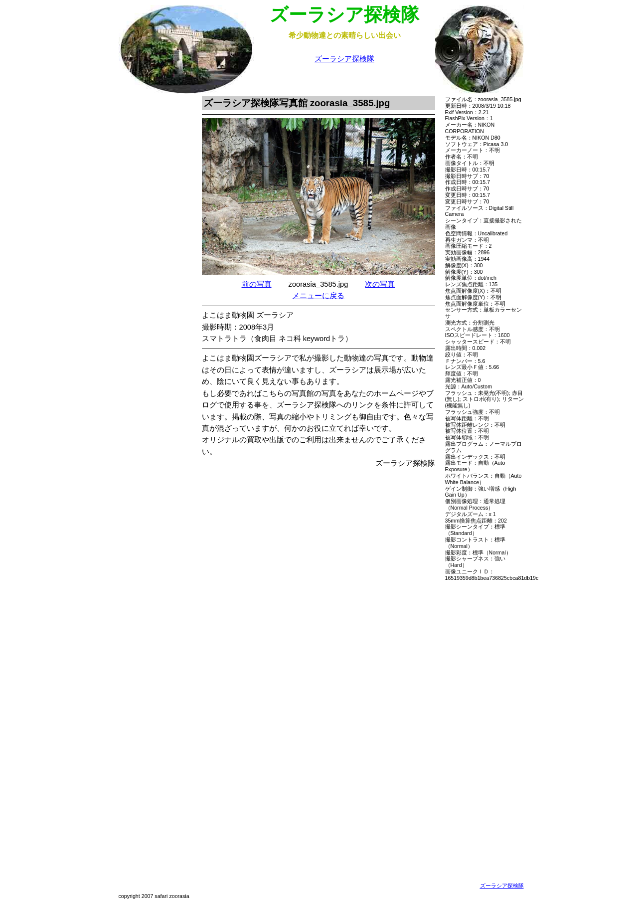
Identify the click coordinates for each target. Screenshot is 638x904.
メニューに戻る (318, 296)
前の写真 (257, 284)
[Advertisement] (151, 245)
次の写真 (380, 284)
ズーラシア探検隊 (344, 59)
